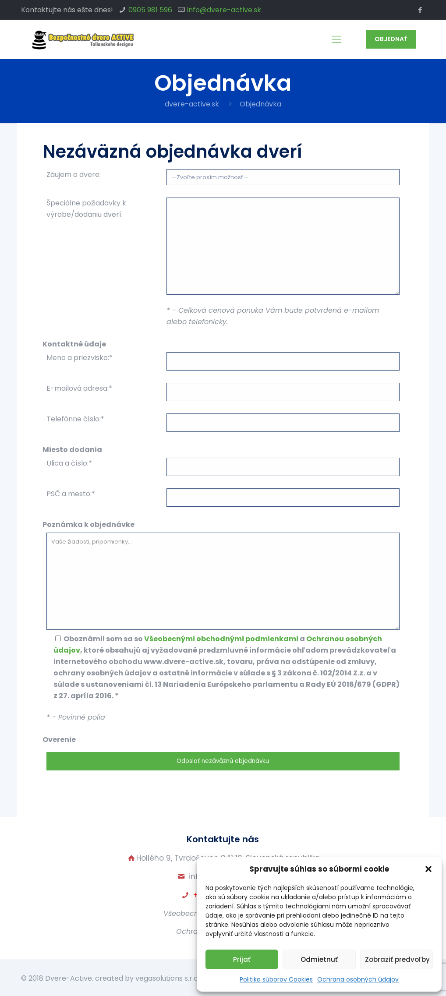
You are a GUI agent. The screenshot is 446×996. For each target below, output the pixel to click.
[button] (428, 869)
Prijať (242, 959)
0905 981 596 (150, 10)
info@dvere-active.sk (224, 10)
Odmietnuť (319, 959)
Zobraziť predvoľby (397, 959)
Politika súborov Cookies (276, 979)
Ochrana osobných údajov (358, 979)
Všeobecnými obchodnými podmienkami (221, 639)
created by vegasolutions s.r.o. (147, 978)
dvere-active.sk (192, 104)
